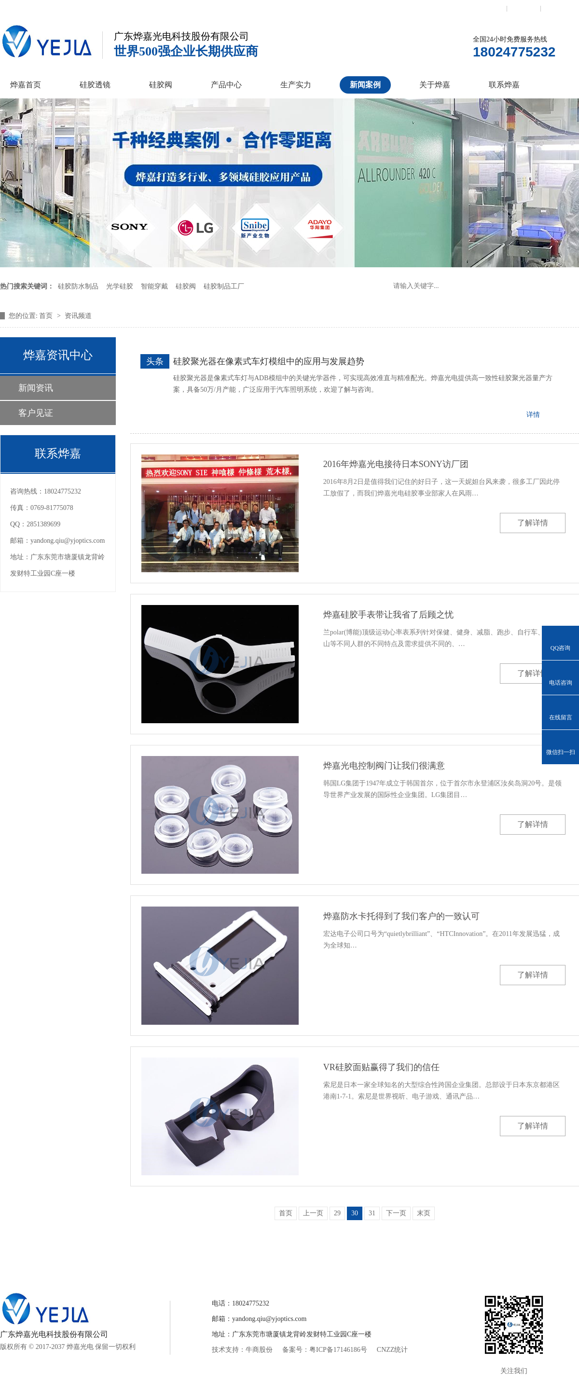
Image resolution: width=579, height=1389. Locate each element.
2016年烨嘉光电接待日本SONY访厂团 (396, 464)
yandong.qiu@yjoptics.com (67, 540)
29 (337, 1213)
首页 (47, 315)
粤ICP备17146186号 (338, 1349)
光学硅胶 (119, 286)
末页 (423, 1213)
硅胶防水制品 (78, 286)
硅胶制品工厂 (224, 286)
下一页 (396, 1213)
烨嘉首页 (25, 85)
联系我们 (489, 8)
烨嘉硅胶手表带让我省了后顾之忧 (388, 614)
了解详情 (532, 523)
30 (354, 1213)
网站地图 (557, 8)
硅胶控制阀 (194, 1257)
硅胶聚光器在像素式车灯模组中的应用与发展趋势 (268, 361)
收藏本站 (524, 8)
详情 (533, 414)
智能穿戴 (154, 286)
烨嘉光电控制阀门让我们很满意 (384, 765)
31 (372, 1213)
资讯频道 (78, 315)
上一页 (313, 1213)
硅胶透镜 (95, 85)
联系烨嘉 (504, 85)
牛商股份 (259, 1349)
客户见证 (35, 413)
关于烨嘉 (434, 85)
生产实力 (295, 85)
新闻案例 (365, 85)
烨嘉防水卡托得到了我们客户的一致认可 (401, 916)
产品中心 (226, 85)
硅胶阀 (160, 85)
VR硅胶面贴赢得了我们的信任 (381, 1067)
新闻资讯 (35, 388)
